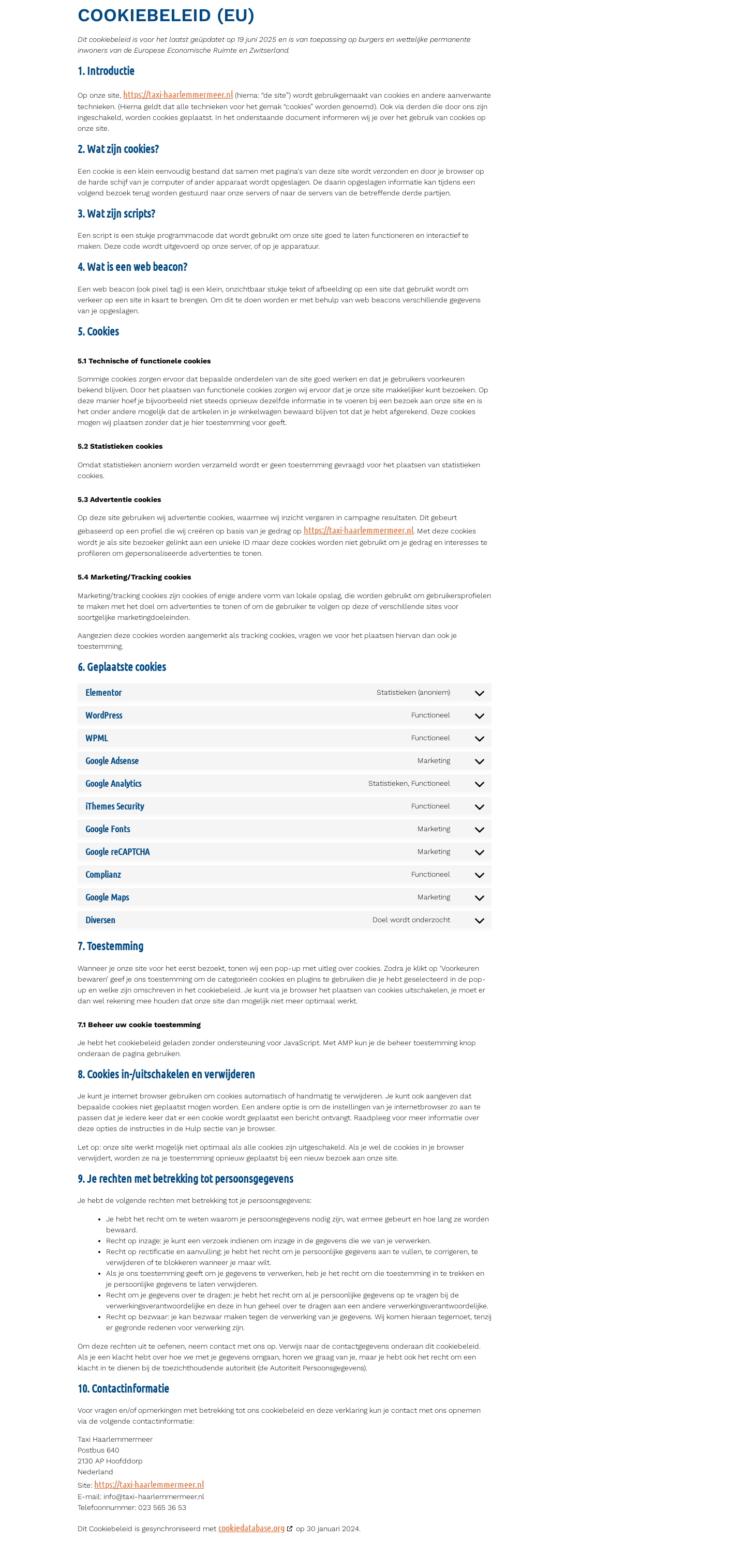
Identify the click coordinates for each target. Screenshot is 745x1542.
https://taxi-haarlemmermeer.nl (178, 94)
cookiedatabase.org (251, 1527)
